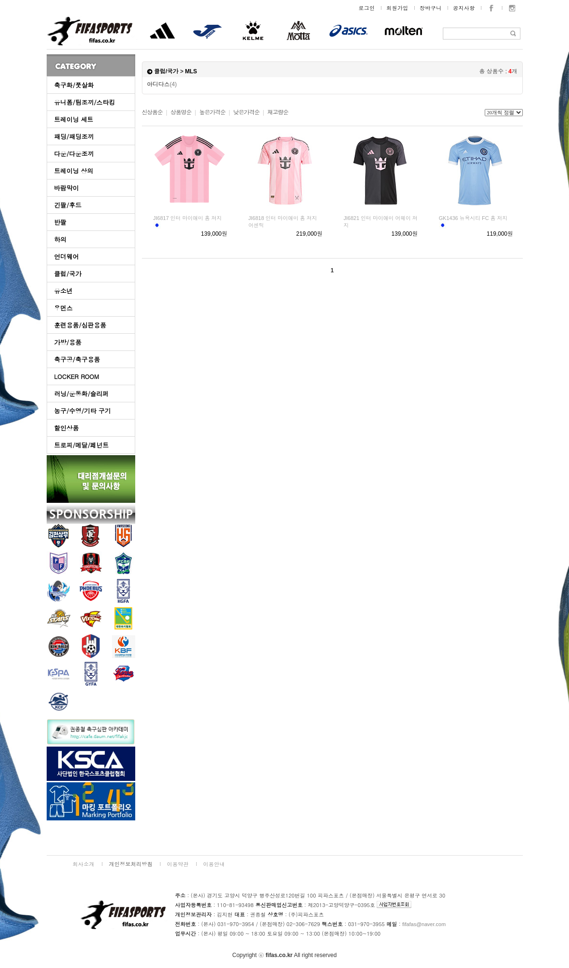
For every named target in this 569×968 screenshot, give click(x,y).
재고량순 (277, 112)
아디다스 (162, 84)
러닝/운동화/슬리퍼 (81, 393)
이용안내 (214, 864)
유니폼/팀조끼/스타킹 (84, 102)
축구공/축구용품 (77, 359)
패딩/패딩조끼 (74, 136)
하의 (60, 239)
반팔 (60, 222)
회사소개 (84, 864)
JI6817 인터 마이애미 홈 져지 (187, 218)
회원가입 (398, 7)
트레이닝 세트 (73, 119)
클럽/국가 (67, 273)
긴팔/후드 (67, 205)
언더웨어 (66, 256)
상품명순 (180, 112)
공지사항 (464, 7)
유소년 (63, 290)
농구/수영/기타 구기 (82, 410)
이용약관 (178, 864)
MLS (191, 71)
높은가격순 (212, 112)
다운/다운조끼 (74, 153)
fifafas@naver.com (424, 924)
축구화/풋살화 (74, 85)
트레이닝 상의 (73, 170)
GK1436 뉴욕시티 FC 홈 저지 (473, 218)
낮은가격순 (246, 112)
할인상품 (66, 427)
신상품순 (152, 112)
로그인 (367, 7)
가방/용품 (67, 342)
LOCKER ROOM (77, 376)
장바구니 (431, 7)
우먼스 (63, 307)
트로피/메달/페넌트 (81, 444)
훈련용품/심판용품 (80, 324)
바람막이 (66, 187)
